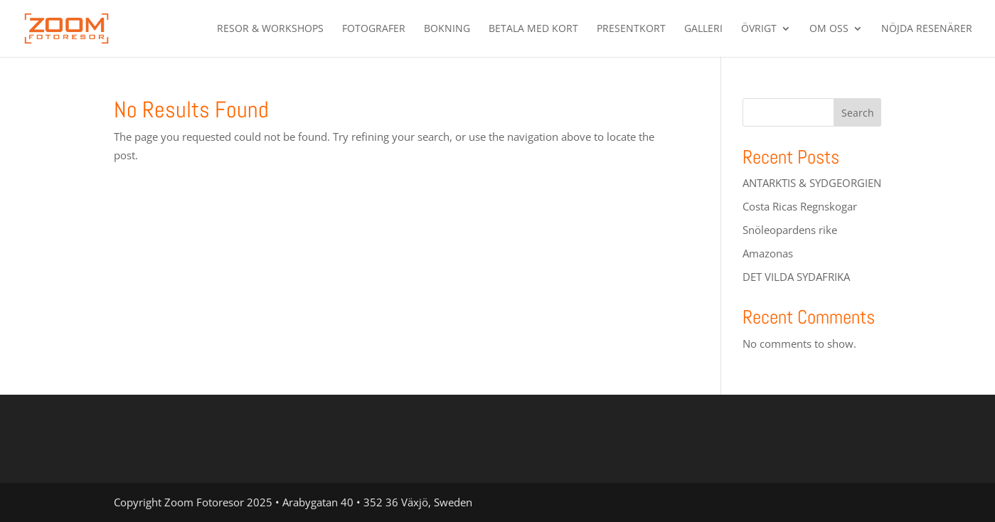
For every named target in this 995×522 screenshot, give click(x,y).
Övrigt (759, 29)
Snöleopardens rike (790, 230)
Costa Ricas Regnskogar (800, 206)
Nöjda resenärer (926, 29)
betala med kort (533, 29)
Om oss (828, 29)
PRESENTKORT (631, 29)
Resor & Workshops (270, 29)
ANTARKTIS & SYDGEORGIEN (812, 183)
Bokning (447, 29)
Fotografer (373, 29)
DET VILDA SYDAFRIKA (796, 277)
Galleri (703, 29)
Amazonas (768, 253)
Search (857, 112)
